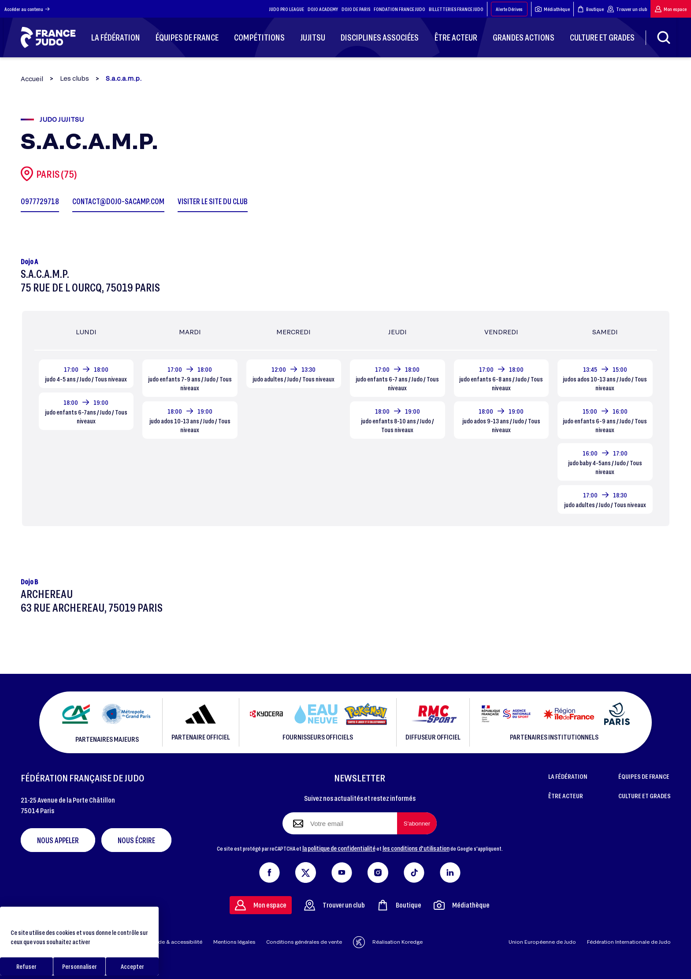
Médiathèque (552, 9)
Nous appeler (58, 840)
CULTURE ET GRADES (644, 796)
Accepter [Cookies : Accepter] (132, 966)
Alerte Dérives (509, 9)
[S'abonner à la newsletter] (417, 823)
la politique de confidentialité (338, 848)
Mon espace (671, 9)
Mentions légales (234, 942)
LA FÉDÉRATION (567, 776)
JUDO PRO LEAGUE (286, 9)
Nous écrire (136, 840)
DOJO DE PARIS (356, 9)
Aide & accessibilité (177, 942)
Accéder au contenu (27, 9)
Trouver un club (627, 9)
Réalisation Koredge (388, 942)
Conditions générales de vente (304, 942)
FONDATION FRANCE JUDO (399, 9)
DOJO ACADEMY (323, 9)
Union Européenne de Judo (542, 942)
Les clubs (74, 78)
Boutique (590, 9)
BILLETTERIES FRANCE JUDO (456, 9)
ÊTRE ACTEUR (565, 796)
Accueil (32, 78)
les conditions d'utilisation (416, 848)
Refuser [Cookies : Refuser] (26, 966)
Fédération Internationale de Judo (629, 942)
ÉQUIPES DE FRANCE (643, 776)
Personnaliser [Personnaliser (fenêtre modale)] (79, 966)
